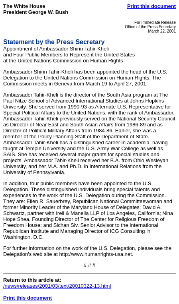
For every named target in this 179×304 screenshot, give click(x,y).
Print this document (151, 6)
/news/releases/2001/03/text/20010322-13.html (57, 286)
